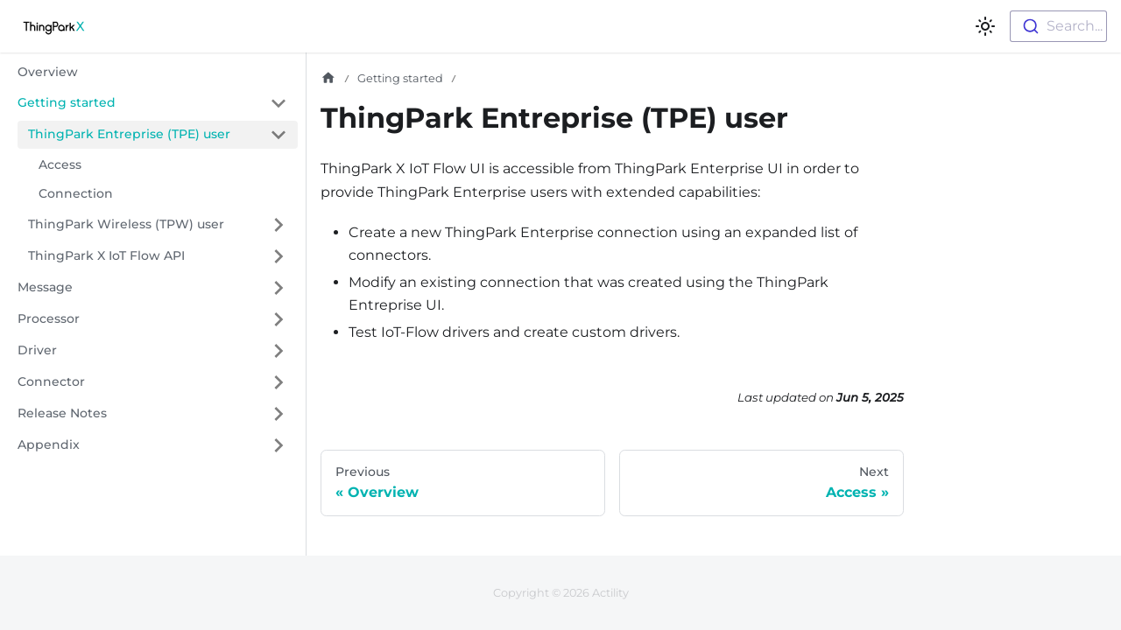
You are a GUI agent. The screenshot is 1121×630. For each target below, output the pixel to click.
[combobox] (1058, 26)
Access (60, 164)
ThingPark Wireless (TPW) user (126, 224)
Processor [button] (49, 318)
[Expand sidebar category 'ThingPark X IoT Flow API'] (278, 256)
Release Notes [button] (62, 413)
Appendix (49, 444)
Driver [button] (37, 350)
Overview (48, 72)
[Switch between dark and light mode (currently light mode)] (985, 26)
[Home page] (328, 78)
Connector (51, 381)
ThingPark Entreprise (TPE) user (129, 134)
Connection (76, 193)
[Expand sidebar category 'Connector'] (278, 382)
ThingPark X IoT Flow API (106, 255)
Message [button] (45, 287)
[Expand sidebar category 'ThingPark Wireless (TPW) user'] (278, 225)
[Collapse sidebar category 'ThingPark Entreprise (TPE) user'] (278, 135)
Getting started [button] (67, 102)
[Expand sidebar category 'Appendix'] (278, 445)
